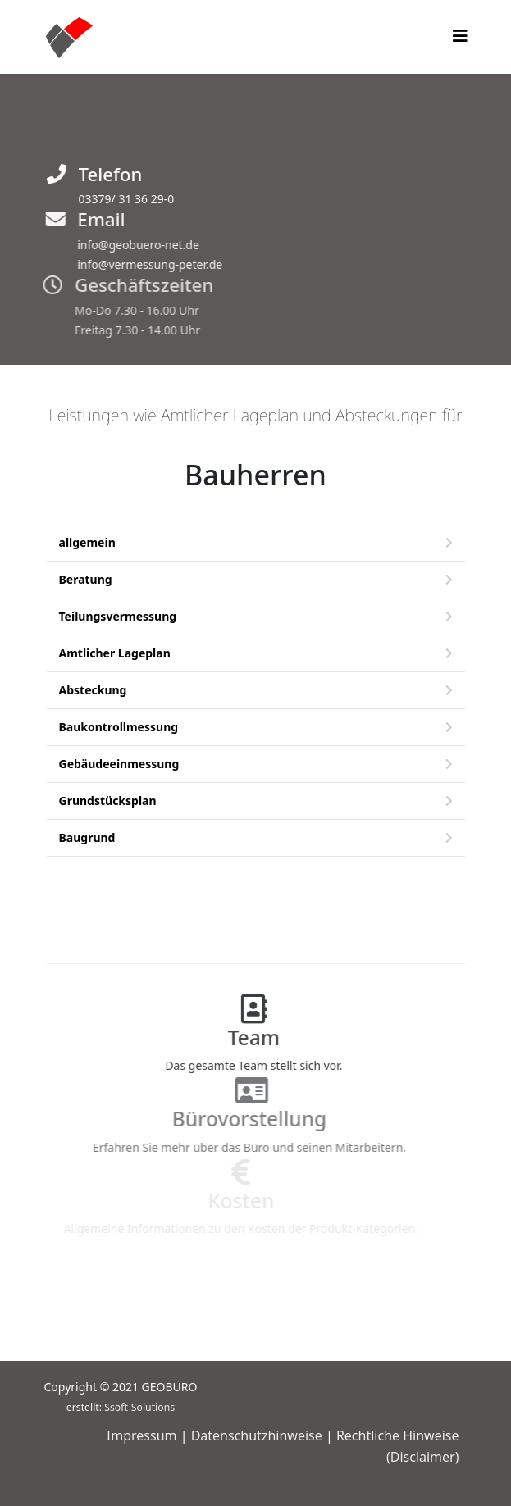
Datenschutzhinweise (256, 1435)
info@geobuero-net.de (133, 245)
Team (245, 1037)
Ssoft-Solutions (139, 1407)
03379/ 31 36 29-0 (124, 199)
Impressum (142, 1435)
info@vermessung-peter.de (144, 264)
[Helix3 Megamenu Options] (460, 35)
